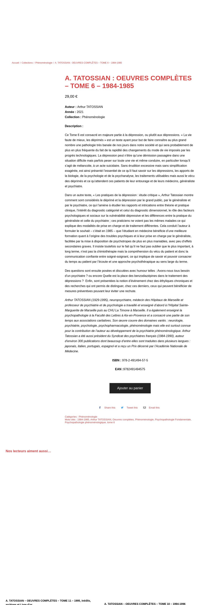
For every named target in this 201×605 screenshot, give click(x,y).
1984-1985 (83, 393)
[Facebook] (106, 381)
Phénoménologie (88, 390)
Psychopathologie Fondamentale (173, 393)
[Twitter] (128, 381)
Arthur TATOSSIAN (100, 393)
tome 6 (111, 395)
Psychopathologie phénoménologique (85, 395)
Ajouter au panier (130, 361)
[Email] (150, 381)
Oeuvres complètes (123, 393)
